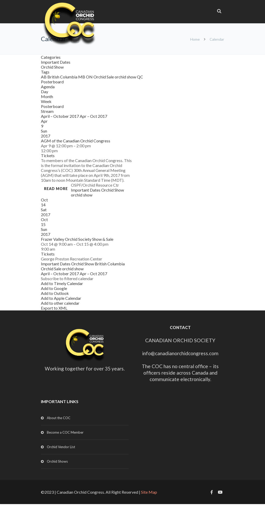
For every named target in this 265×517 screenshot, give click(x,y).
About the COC (58, 418)
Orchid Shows (57, 461)
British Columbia (62, 76)
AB (44, 76)
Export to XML (54, 307)
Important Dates (55, 62)
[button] (67, 278)
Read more (56, 188)
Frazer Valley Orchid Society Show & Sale (77, 239)
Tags (45, 71)
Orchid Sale (104, 76)
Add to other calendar (60, 303)
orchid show (126, 76)
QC (140, 76)
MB (82, 76)
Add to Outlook (55, 293)
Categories (51, 57)
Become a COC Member (65, 432)
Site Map (149, 492)
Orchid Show (52, 66)
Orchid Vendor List (61, 447)
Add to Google (54, 288)
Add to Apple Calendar (61, 298)
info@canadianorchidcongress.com (180, 353)
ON (89, 76)
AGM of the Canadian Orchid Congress (75, 140)
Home (195, 39)
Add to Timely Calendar (62, 283)
